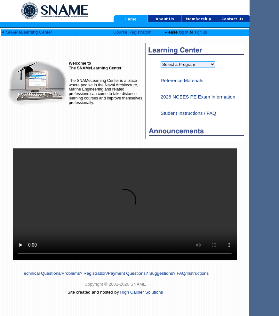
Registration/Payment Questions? (116, 273)
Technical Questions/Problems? (52, 273)
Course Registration (132, 32)
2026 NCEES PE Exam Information (198, 96)
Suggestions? (162, 273)
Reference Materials (182, 80)
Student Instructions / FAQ (188, 113)
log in (183, 32)
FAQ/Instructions (193, 273)
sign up (201, 32)
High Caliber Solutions (141, 292)
